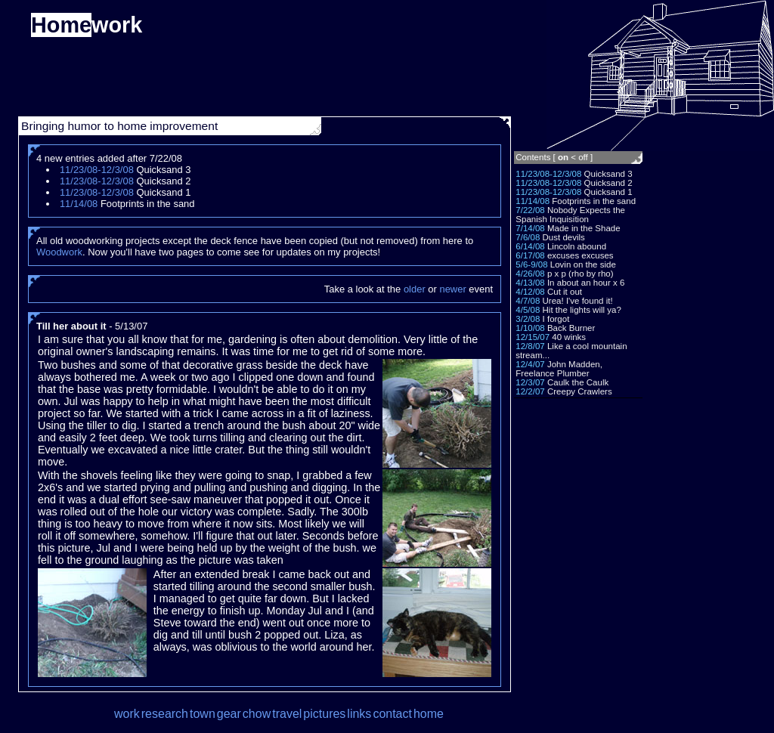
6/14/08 (529, 246)
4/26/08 (529, 273)
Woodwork (59, 252)
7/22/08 (529, 210)
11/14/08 (532, 201)
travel (287, 713)
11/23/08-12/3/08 (548, 173)
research (164, 713)
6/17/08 (529, 255)
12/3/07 (529, 382)
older (415, 289)
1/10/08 (529, 327)
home (428, 713)
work (127, 713)
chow (257, 713)
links (359, 713)
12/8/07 (529, 346)
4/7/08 (527, 300)
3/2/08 (527, 318)
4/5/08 (527, 309)
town (202, 713)
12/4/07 (529, 364)
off (583, 157)
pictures (324, 713)
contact (392, 713)
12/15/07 (532, 337)
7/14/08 (529, 228)
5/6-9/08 (531, 264)
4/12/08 (529, 291)
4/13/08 (529, 282)
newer (452, 289)
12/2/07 (529, 391)
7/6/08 (527, 237)
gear (229, 713)
